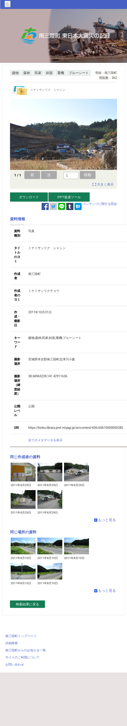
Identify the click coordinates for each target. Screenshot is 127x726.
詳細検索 (11, 643)
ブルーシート (79, 73)
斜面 (49, 73)
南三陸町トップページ (20, 636)
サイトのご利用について (22, 657)
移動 (87, 175)
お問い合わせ (14, 664)
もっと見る (105, 520)
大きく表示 (105, 184)
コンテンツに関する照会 (100, 204)
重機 (60, 73)
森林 (26, 73)
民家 (38, 73)
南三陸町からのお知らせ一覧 (25, 650)
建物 (15, 73)
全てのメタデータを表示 (45, 440)
